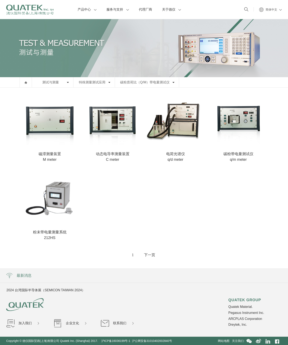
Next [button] (236, 290)
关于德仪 (171, 9)
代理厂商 (145, 9)
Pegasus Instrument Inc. (246, 313)
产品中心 (87, 9)
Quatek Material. (240, 306)
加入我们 (22, 323)
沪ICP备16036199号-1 (115, 341)
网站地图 (225, 341)
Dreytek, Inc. (237, 324)
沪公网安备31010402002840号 (152, 341)
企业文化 (70, 323)
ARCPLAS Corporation (245, 319)
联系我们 (117, 323)
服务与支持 (117, 9)
